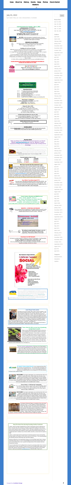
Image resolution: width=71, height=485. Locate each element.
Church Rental (55, 2)
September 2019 (58, 216)
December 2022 (58, 128)
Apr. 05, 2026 (57, 21)
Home (12, 2)
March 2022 (57, 148)
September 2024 (58, 80)
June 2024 (56, 87)
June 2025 (56, 59)
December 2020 (58, 182)
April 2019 (56, 228)
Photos (45, 2)
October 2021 (57, 159)
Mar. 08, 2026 (57, 31)
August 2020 (57, 191)
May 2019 (56, 226)
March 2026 (57, 39)
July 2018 (56, 248)
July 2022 (56, 139)
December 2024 (58, 73)
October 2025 (57, 50)
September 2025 (58, 52)
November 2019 (58, 212)
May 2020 (56, 198)
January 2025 (57, 71)
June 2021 (56, 169)
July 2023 (56, 112)
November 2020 (58, 185)
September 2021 (58, 162)
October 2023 (57, 105)
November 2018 (58, 239)
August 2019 (57, 219)
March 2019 (57, 230)
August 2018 (57, 246)
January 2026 (57, 43)
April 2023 (56, 118)
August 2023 (57, 109)
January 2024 (57, 98)
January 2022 (57, 153)
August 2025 (57, 55)
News (39, 2)
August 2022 (57, 137)
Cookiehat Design (17, 483)
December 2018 (58, 237)
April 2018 (56, 251)
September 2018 (58, 244)
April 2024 (56, 91)
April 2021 (56, 173)
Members (35, 5)
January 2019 (57, 235)
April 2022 (56, 146)
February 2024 (57, 96)
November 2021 (58, 157)
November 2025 (58, 48)
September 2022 (58, 134)
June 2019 (56, 223)
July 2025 (56, 57)
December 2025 (58, 45)
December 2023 (58, 100)
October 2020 (57, 187)
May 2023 (56, 116)
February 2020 (57, 205)
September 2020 (58, 189)
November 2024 (58, 75)
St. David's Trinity (12, 17)
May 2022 (56, 143)
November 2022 (58, 130)
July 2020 (56, 194)
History (26, 2)
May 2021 (56, 171)
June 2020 (56, 196)
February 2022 (57, 150)
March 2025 (57, 66)
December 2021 (58, 155)
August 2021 (57, 164)
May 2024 (56, 89)
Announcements (26, 17)
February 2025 (57, 68)
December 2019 (58, 210)
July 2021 (56, 166)
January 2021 (57, 180)
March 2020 (57, 203)
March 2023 (57, 121)
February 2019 (57, 232)
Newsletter (57, 259)
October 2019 (57, 214)
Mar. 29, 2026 (57, 24)
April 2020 (56, 200)
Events (33, 2)
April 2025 (56, 64)
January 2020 (57, 207)
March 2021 (57, 175)
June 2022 (56, 141)
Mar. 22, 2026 (57, 26)
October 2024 (57, 77)
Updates (56, 261)
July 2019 (56, 221)
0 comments (34, 17)
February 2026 (57, 41)
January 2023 (57, 125)
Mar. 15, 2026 (57, 28)
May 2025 (56, 61)
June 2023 (56, 114)
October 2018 (57, 241)
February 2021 (57, 178)
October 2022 (57, 132)
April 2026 (56, 36)
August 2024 (57, 82)
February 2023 (57, 123)
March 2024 (57, 93)
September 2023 (58, 107)
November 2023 (58, 102)
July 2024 (56, 84)
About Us (18, 2)
